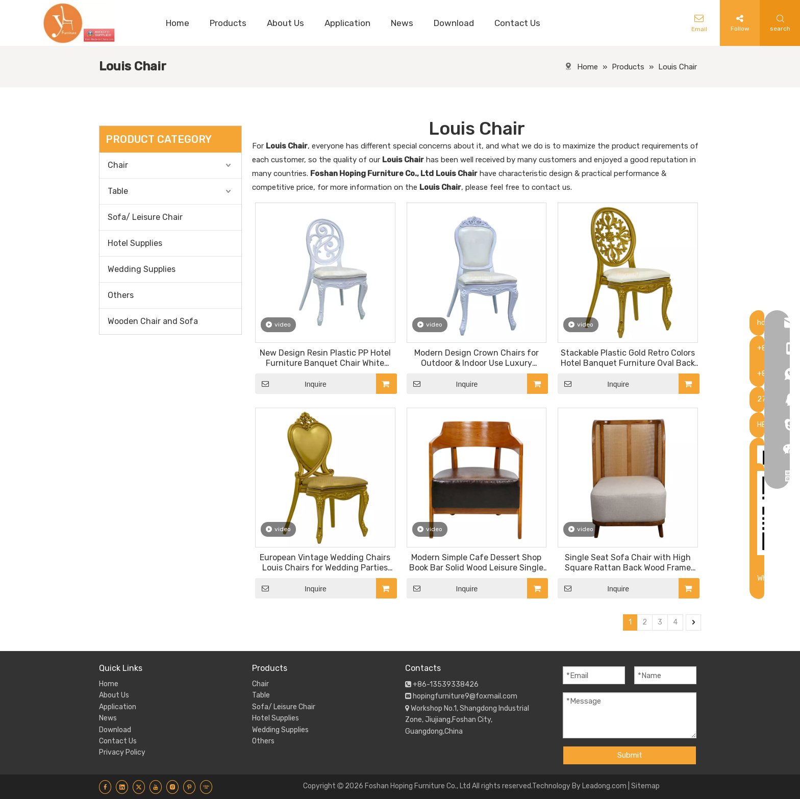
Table (118, 191)
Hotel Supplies (135, 243)
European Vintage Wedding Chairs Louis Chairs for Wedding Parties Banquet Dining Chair (325, 563)
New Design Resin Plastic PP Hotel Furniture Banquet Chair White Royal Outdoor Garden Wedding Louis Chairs (325, 358)
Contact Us (118, 741)
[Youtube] (155, 787)
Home (108, 684)
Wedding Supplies (142, 269)
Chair (118, 165)
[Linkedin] (122, 787)
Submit (629, 755)
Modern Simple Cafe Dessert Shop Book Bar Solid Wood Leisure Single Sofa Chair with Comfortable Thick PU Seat (476, 563)
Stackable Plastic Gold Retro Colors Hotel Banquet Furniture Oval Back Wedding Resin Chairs (628, 358)
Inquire (291, 383)
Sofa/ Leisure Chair (145, 217)
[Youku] (206, 787)
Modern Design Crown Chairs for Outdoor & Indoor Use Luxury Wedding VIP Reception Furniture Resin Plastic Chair (476, 358)
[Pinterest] (189, 787)
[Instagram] (172, 787)
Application (117, 707)
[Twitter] (139, 787)
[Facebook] (105, 787)
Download (115, 730)
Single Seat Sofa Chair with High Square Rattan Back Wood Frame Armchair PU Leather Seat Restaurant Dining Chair (628, 563)
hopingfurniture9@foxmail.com (465, 696)
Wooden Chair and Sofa (153, 321)
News (108, 718)
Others (121, 295)
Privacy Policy (122, 752)
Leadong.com (604, 786)
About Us (114, 695)
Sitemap (645, 786)
